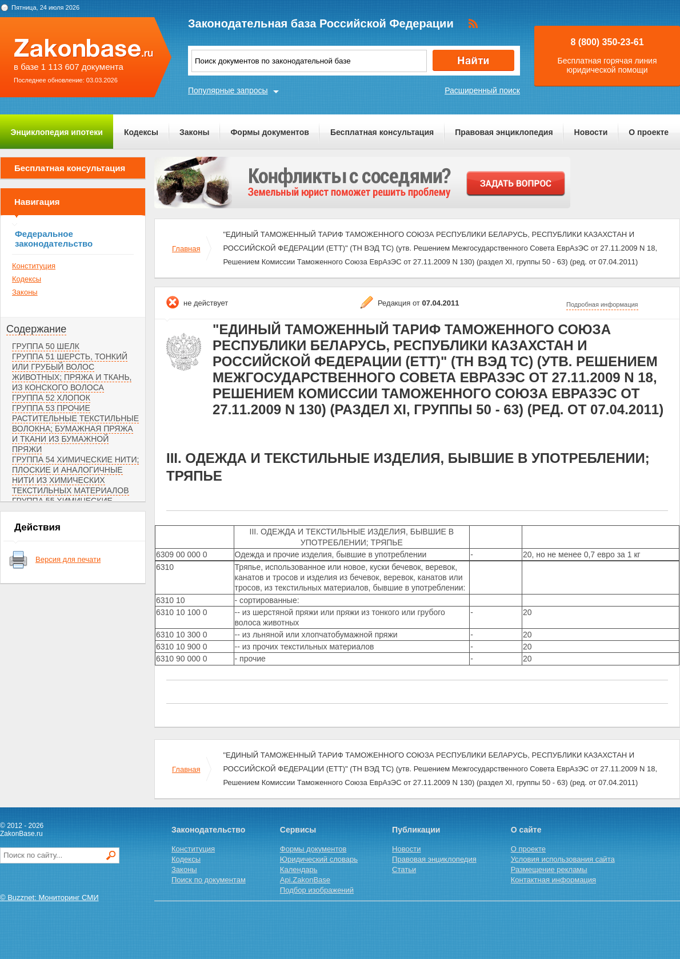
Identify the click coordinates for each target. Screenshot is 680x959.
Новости (591, 132)
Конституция (33, 265)
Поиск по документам (208, 879)
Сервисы (298, 829)
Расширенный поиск (482, 90)
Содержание (36, 329)
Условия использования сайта (563, 859)
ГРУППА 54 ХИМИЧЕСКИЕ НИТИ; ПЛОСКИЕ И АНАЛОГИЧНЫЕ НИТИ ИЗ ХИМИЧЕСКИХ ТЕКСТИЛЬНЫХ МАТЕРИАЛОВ (75, 475)
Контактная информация (553, 879)
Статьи (404, 869)
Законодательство (208, 829)
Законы (194, 132)
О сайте (526, 829)
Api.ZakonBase (305, 879)
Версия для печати (68, 559)
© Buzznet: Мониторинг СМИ (49, 897)
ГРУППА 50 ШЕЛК (45, 346)
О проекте (649, 132)
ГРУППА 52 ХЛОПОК (51, 397)
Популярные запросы (228, 90)
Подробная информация (602, 304)
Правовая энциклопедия (504, 132)
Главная (186, 248)
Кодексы (141, 132)
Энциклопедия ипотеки (57, 132)
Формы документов (269, 132)
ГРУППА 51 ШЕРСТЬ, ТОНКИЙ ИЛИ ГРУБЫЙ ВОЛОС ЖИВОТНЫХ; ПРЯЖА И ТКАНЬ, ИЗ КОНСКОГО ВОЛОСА (71, 372)
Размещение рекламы (549, 869)
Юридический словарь (319, 859)
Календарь (299, 869)
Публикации (416, 829)
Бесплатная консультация (382, 132)
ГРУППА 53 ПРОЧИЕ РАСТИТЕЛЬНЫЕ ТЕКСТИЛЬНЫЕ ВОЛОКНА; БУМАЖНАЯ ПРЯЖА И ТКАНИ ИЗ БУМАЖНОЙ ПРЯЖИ (75, 428)
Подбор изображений (317, 890)
